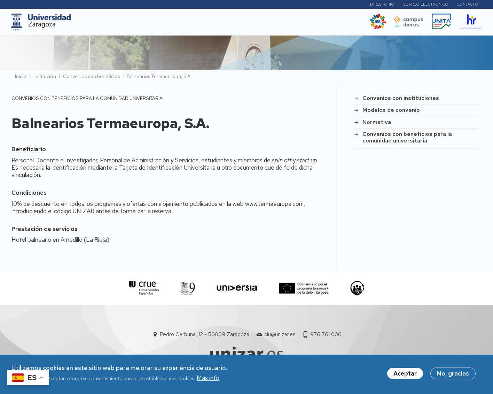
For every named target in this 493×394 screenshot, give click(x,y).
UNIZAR (96, 24)
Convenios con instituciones (400, 100)
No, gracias (453, 373)
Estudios (127, 24)
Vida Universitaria (242, 24)
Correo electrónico (424, 5)
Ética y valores (296, 24)
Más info (208, 378)
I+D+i (155, 24)
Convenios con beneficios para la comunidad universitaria (407, 139)
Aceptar (405, 373)
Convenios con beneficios (91, 78)
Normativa (376, 124)
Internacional (189, 24)
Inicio (20, 78)
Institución (44, 78)
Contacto (466, 5)
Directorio (381, 5)
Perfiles (344, 5)
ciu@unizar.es (279, 336)
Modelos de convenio (391, 112)
